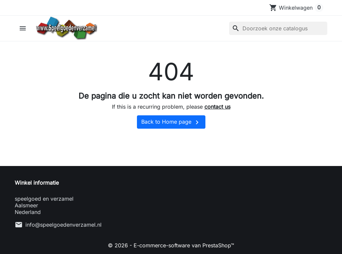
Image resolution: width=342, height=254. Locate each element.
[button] (23, 28)
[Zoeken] (278, 28)
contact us (217, 106)
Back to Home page (171, 122)
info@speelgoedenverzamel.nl (63, 224)
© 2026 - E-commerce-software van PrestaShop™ (171, 245)
